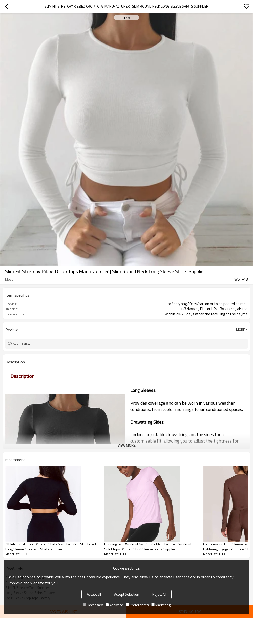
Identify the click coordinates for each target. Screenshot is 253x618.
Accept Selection (126, 594)
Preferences (137, 604)
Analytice (114, 604)
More (240, 329)
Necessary (93, 604)
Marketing (161, 604)
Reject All (159, 594)
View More (126, 445)
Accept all (94, 594)
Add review (21, 343)
